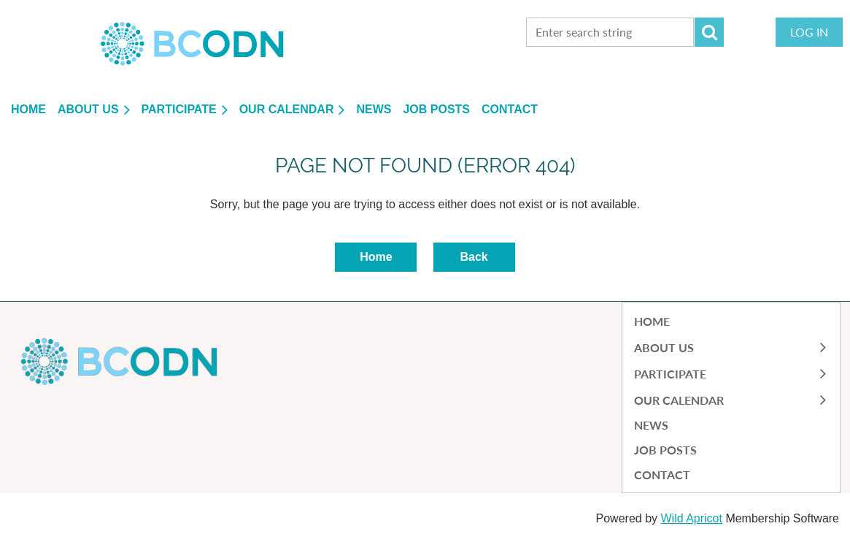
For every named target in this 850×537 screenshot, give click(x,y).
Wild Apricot (691, 518)
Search (709, 32)
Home (376, 257)
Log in (809, 32)
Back (473, 257)
